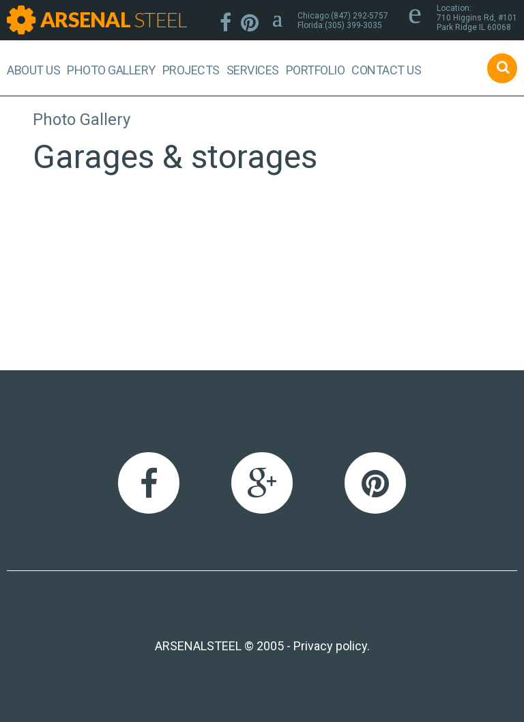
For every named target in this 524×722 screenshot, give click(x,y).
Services (253, 70)
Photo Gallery (111, 70)
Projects (191, 70)
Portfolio (315, 70)
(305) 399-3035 (353, 25)
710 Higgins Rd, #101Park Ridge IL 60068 (477, 22)
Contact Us (386, 70)
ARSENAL (113, 19)
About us (33, 70)
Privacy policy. (331, 646)
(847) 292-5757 (359, 15)
